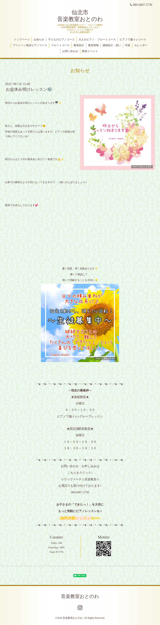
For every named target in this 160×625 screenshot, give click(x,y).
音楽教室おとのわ (80, 596)
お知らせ (39, 39)
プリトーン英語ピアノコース (30, 45)
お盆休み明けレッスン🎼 (29, 89)
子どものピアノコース (61, 39)
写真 (127, 45)
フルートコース (60, 45)
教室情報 (93, 45)
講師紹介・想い (111, 45)
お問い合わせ (70, 51)
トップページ (22, 39)
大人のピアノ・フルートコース (97, 39)
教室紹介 (79, 45)
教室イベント (90, 51)
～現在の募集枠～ (80, 390)
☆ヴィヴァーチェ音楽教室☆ (80, 479)
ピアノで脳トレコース (133, 39)
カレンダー (141, 45)
